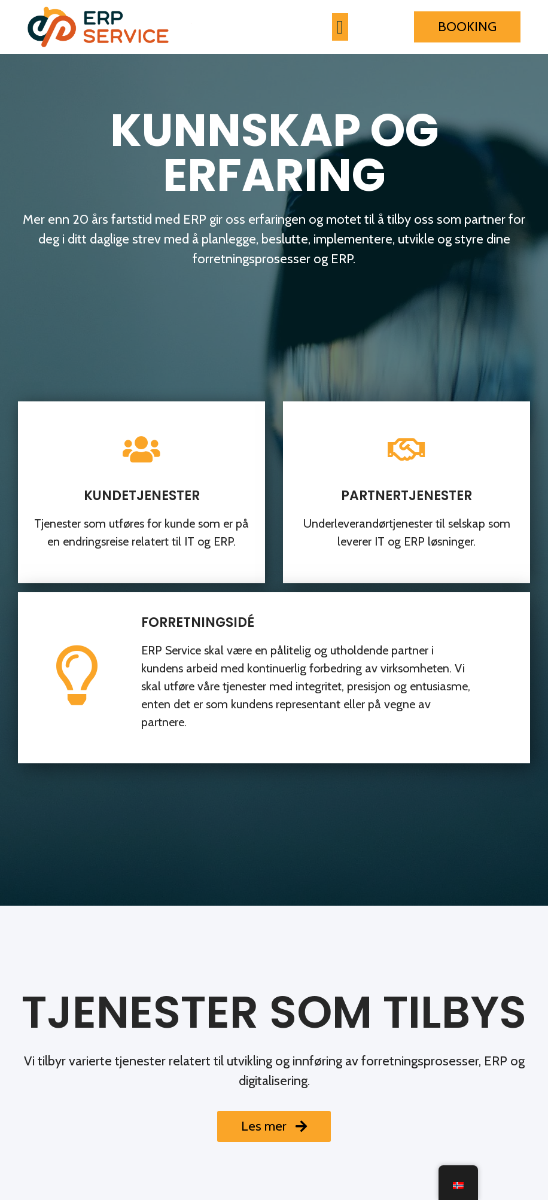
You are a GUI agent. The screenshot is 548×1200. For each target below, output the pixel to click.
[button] (340, 27)
